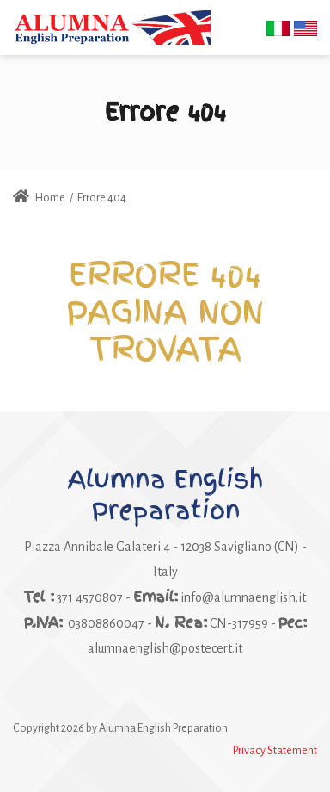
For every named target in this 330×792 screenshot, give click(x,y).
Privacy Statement (275, 751)
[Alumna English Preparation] (112, 26)
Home (39, 198)
